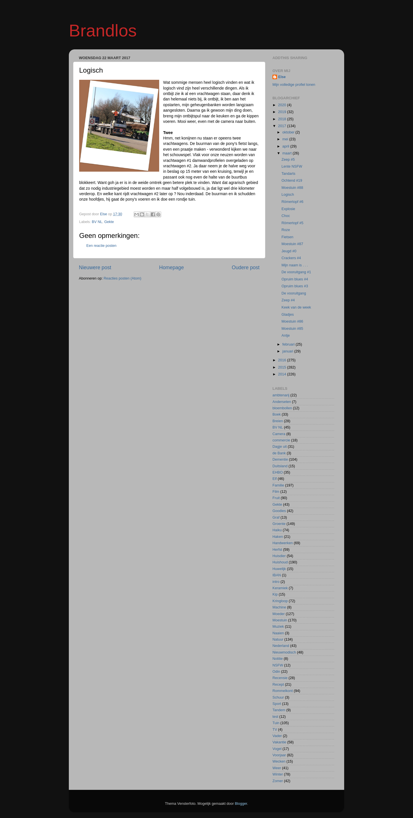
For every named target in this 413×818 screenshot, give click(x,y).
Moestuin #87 (292, 244)
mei (286, 139)
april (286, 146)
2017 (282, 126)
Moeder (278, 614)
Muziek (278, 627)
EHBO (277, 472)
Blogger (241, 804)
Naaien (278, 633)
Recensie (280, 678)
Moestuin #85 (292, 329)
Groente (279, 524)
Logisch (287, 195)
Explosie (288, 209)
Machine (279, 607)
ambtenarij (280, 395)
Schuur (278, 697)
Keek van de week (296, 307)
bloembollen (282, 408)
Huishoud (280, 562)
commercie (281, 440)
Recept (278, 685)
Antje (285, 336)
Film (275, 492)
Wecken (278, 761)
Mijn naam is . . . (294, 265)
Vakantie (279, 742)
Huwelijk (279, 569)
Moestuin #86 (292, 321)
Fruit (276, 498)
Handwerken (282, 543)
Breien (277, 421)
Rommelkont (282, 691)
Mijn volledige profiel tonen (293, 85)
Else (282, 77)
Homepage (171, 267)
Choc (285, 216)
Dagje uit (279, 447)
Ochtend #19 (291, 181)
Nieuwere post (95, 267)
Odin (276, 672)
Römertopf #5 (292, 223)
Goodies (279, 511)
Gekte (109, 222)
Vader (277, 736)
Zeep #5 (288, 160)
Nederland (280, 646)
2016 (282, 360)
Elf (274, 479)
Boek (276, 414)
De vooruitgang (293, 293)
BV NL (97, 222)
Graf (276, 517)
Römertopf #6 (292, 202)
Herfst (277, 550)
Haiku (277, 530)
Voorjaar (279, 755)
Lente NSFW (291, 166)
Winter (277, 774)
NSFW (277, 665)
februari (289, 344)
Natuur (277, 639)
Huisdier (279, 556)
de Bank (279, 453)
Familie (278, 485)
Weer (276, 768)
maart (288, 153)
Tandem (278, 710)
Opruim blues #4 (294, 279)
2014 (282, 374)
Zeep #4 (288, 300)
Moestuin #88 (292, 188)
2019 (282, 112)
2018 (282, 119)
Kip (275, 594)
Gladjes (287, 315)
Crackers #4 (291, 258)
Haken (277, 537)
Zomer (277, 781)
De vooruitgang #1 (296, 272)
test (275, 717)
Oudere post (246, 267)
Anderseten (281, 402)
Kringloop (280, 601)
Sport (276, 704)
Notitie (277, 659)
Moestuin (279, 620)
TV (274, 730)
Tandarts (288, 174)
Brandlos (103, 30)
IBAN (276, 575)
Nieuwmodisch (284, 652)
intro (276, 582)
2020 (282, 105)
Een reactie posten (101, 246)
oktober (289, 132)
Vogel (277, 749)
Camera (278, 434)
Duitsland (280, 466)
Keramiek (280, 588)
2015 (282, 367)
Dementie (280, 460)
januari (288, 351)
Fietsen (287, 237)
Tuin (275, 723)
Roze (285, 230)
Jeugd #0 (288, 251)
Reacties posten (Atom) (122, 278)
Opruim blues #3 (294, 286)
